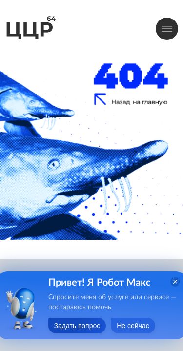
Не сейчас (133, 326)
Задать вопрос (77, 326)
